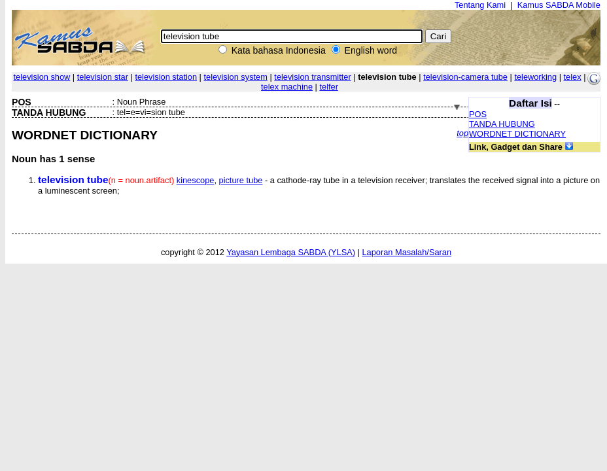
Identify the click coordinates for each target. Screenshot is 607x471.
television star (102, 77)
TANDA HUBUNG (502, 124)
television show (42, 77)
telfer (328, 87)
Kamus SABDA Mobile (558, 5)
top (462, 133)
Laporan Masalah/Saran (406, 252)
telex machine (287, 87)
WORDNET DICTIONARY (517, 134)
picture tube (241, 180)
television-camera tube (465, 77)
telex (572, 77)
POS (478, 114)
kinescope (196, 180)
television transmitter (312, 77)
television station (166, 77)
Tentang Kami (480, 5)
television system (235, 77)
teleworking (535, 77)
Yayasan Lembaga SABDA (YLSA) (290, 252)
